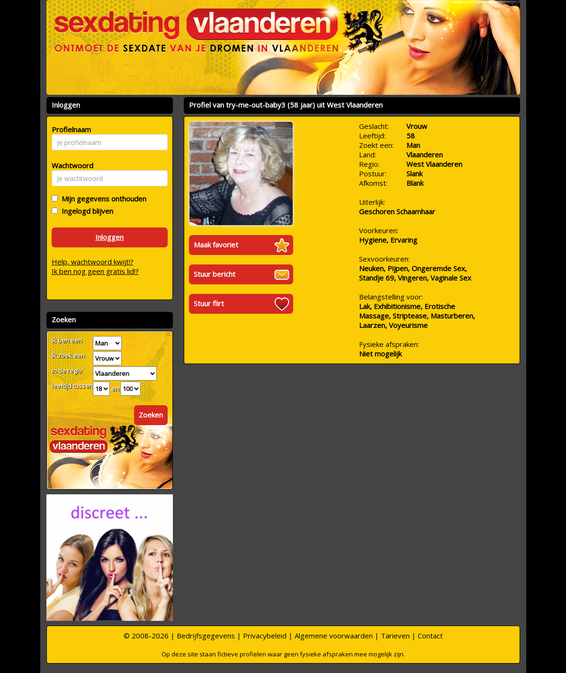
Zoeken (151, 414)
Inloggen (109, 237)
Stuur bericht (214, 274)
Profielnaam (70, 129)
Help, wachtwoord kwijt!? (93, 261)
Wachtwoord (70, 165)
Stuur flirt (209, 303)
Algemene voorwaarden (334, 635)
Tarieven (395, 635)
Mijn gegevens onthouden (102, 198)
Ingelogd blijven (85, 211)
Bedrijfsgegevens (206, 635)
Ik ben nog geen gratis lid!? (95, 271)
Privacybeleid (265, 635)
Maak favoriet (216, 244)
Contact (430, 635)
